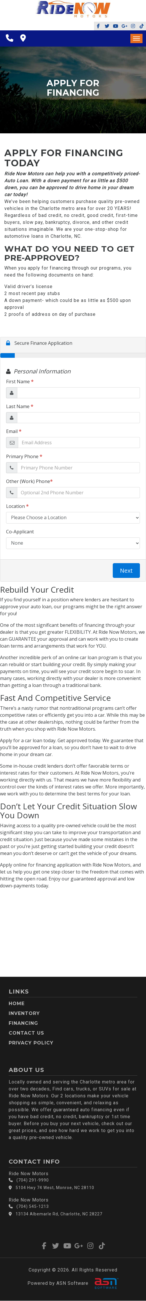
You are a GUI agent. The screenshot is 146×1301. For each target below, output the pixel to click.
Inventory (24, 1013)
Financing (23, 1023)
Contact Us (26, 1033)
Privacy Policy (31, 1043)
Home (17, 1003)
